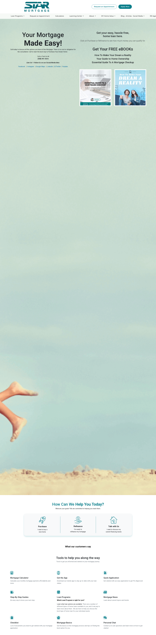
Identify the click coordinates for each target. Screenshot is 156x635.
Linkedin (50, 66)
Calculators (59, 16)
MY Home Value (107, 16)
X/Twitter (57, 66)
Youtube (65, 66)
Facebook (21, 66)
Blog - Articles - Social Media (132, 16)
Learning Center (76, 16)
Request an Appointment (104, 7)
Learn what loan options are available (69, 604)
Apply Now (125, 7)
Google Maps (40, 66)
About (92, 16)
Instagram (30, 66)
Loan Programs (17, 16)
